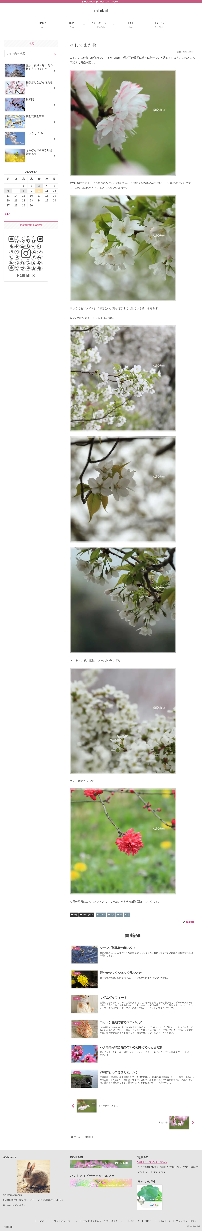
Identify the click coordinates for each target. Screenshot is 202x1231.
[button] (55, 53)
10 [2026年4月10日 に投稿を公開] (39, 190)
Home (40, 1221)
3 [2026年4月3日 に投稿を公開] (39, 185)
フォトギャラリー (62, 1221)
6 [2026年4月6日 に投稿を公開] (8, 190)
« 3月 (7, 213)
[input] (31, 53)
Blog (74, 914)
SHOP (146, 1221)
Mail (162, 1221)
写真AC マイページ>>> (152, 1162)
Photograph (86, 914)
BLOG (130, 1221)
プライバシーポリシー (186, 1221)
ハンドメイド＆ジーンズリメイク (99, 1221)
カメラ (101, 914)
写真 (111, 914)
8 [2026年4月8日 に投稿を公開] (23, 190)
